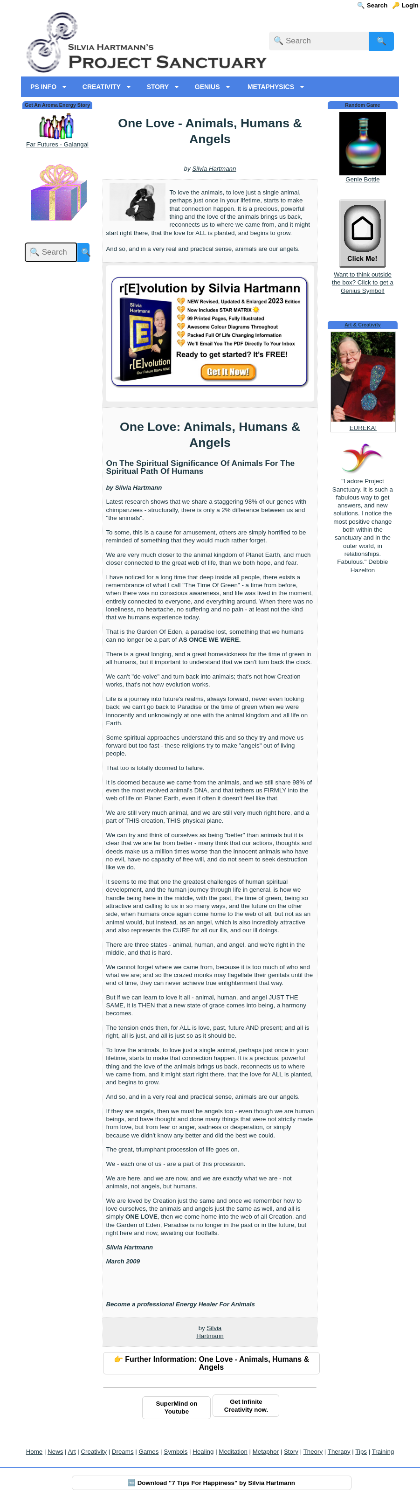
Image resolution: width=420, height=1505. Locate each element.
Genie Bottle (362, 179)
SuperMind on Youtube (177, 1407)
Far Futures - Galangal (57, 144)
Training (383, 1451)
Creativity (94, 1451)
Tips (361, 1451)
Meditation (233, 1451)
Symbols (175, 1451)
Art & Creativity (362, 324)
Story (291, 1451)
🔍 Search (372, 5)
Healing (203, 1451)
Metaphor (266, 1451)
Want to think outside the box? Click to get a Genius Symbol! (362, 278)
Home (34, 1451)
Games (148, 1451)
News (55, 1451)
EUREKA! (363, 427)
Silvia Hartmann (214, 168)
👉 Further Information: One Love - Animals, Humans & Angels (211, 1363)
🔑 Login (405, 5)
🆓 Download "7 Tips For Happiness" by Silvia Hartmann (211, 1482)
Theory (313, 1451)
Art (72, 1451)
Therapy (339, 1451)
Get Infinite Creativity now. (246, 1405)
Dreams (123, 1451)
